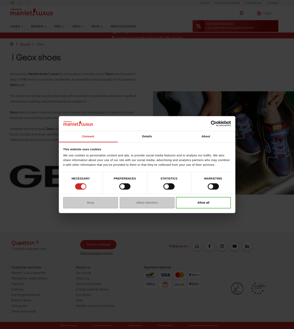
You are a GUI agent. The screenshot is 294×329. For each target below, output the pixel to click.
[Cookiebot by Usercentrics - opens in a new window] (214, 123)
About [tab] (206, 136)
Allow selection (147, 202)
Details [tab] (147, 136)
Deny (90, 202)
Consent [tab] (88, 136)
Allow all (203, 202)
